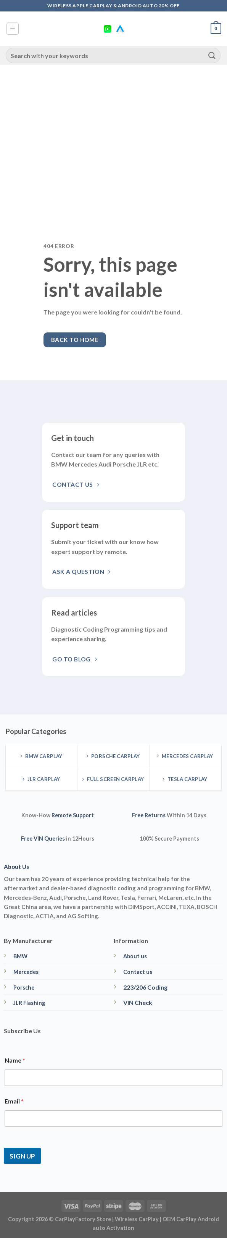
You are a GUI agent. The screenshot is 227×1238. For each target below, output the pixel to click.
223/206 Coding (145, 987)
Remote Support (73, 815)
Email (14, 1101)
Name (15, 1060)
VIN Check (137, 1002)
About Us (16, 866)
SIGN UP (22, 1156)
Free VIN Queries (43, 838)
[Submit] (212, 55)
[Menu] (12, 29)
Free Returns (149, 815)
